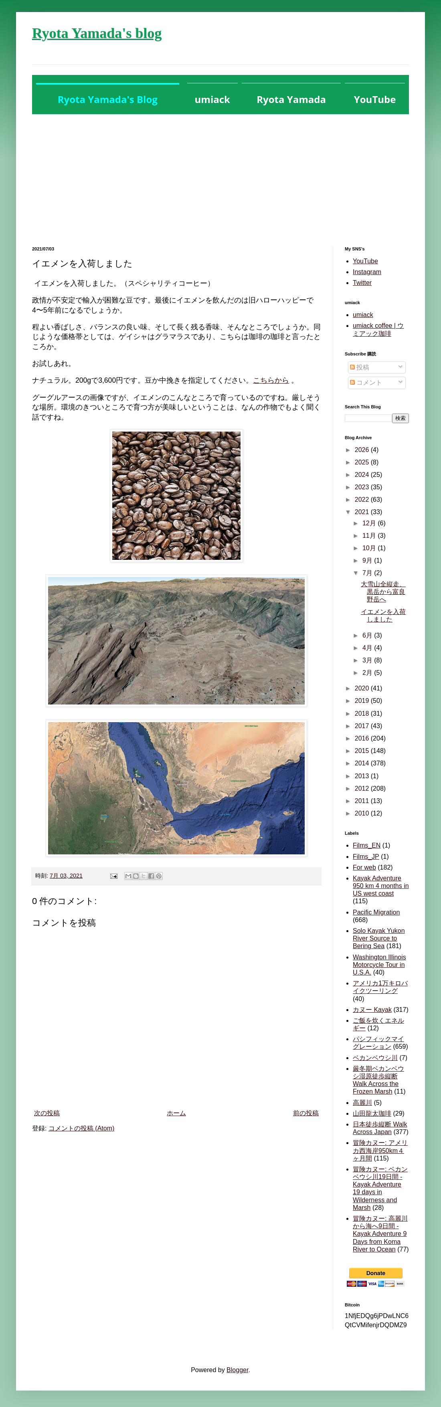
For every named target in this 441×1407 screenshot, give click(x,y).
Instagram (367, 271)
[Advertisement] (220, 174)
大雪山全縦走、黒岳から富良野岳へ (383, 592)
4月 (368, 647)
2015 (363, 750)
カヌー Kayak (372, 1009)
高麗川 (362, 1102)
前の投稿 (306, 1113)
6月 (368, 635)
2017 (363, 726)
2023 (363, 487)
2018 (363, 713)
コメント (366, 382)
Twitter (362, 282)
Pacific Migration (376, 912)
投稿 (359, 367)
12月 (370, 523)
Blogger (237, 1370)
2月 (368, 672)
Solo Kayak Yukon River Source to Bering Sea (379, 938)
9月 (368, 560)
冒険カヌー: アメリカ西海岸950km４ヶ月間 (380, 1150)
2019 (363, 700)
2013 (363, 776)
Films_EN (366, 845)
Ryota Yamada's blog (97, 33)
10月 (370, 548)
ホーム (176, 1113)
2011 (363, 800)
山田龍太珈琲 (372, 1113)
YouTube (365, 261)
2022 (363, 499)
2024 (363, 474)
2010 (363, 813)
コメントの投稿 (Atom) (81, 1128)
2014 (363, 763)
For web (364, 867)
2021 (363, 512)
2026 (363, 449)
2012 (363, 788)
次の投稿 (47, 1113)
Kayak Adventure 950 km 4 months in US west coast (381, 886)
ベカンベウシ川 (375, 1057)
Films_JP (366, 856)
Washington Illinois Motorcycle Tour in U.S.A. (379, 965)
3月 (368, 660)
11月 (370, 535)
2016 (363, 738)
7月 (368, 572)
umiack (363, 314)
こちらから (271, 380)
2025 (363, 462)
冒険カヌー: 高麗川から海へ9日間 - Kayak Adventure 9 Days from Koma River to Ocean (380, 1234)
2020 (363, 688)
